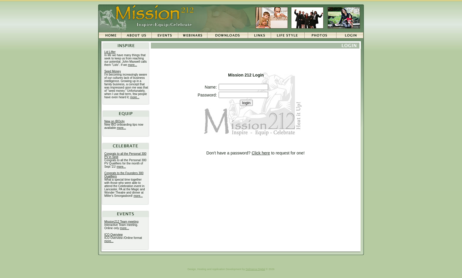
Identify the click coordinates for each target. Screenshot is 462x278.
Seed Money (112, 71)
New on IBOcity (114, 121)
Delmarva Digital (255, 269)
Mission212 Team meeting (121, 221)
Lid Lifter (110, 52)
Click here (261, 153)
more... (132, 64)
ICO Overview (113, 234)
